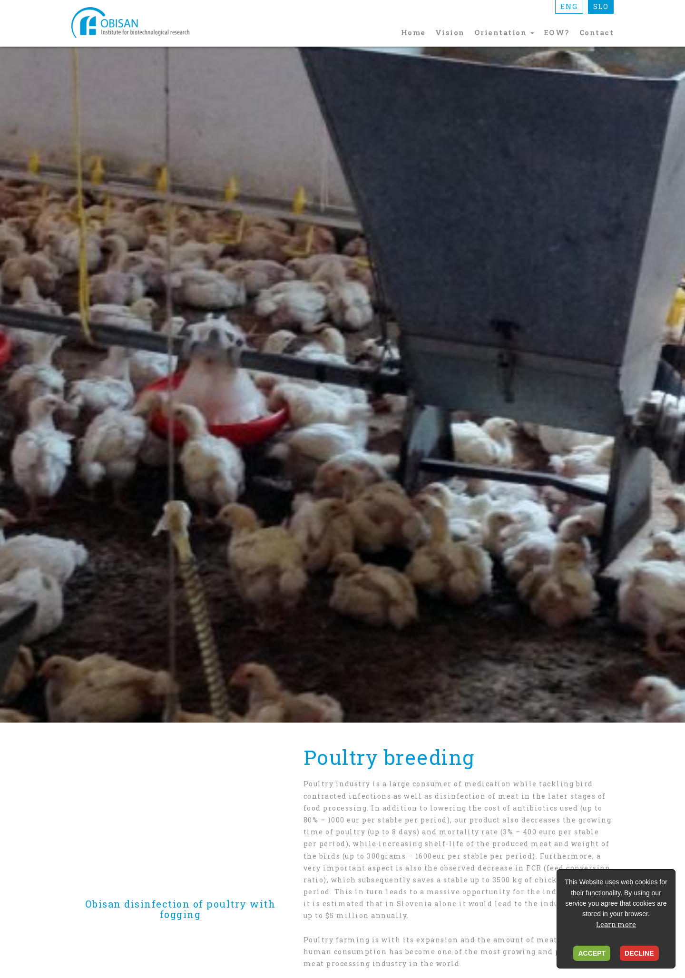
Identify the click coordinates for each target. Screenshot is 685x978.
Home (413, 32)
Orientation (504, 32)
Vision (450, 32)
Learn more (616, 924)
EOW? (557, 32)
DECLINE (639, 953)
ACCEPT (592, 953)
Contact (596, 32)
